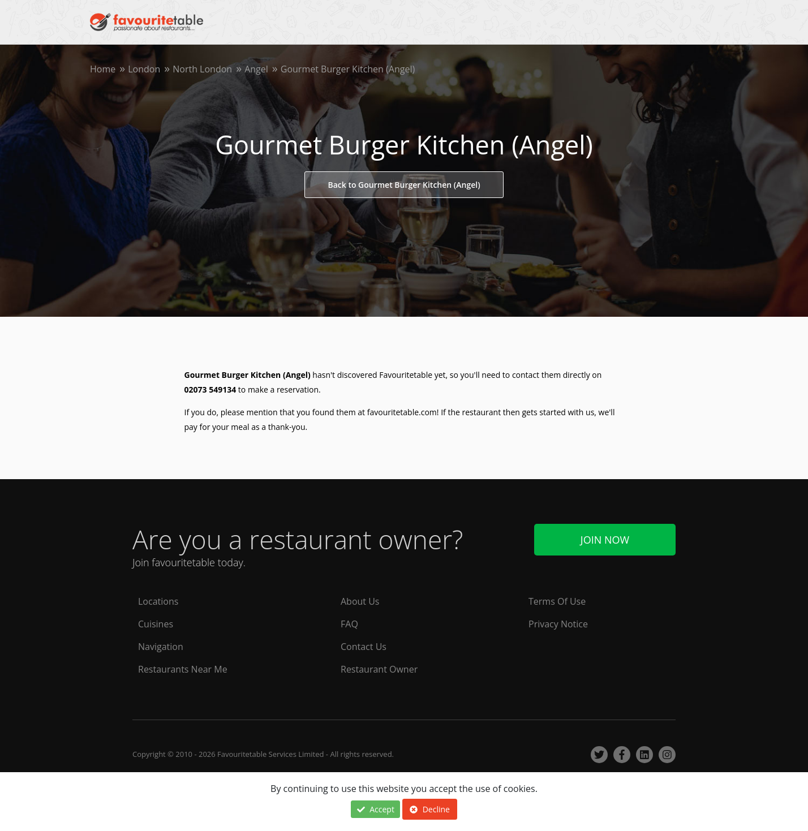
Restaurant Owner (379, 669)
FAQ (349, 624)
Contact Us (363, 646)
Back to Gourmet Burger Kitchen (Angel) (404, 184)
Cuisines (155, 624)
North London (202, 69)
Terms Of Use (557, 601)
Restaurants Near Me (182, 669)
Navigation (160, 646)
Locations (158, 601)
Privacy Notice (558, 624)
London (144, 69)
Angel (256, 69)
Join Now (605, 539)
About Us (360, 601)
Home (102, 69)
